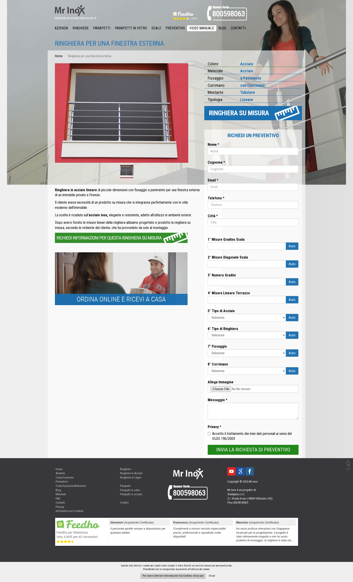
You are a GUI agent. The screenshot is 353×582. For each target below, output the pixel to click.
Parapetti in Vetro (131, 28)
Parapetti (101, 28)
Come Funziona (65, 477)
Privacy (60, 507)
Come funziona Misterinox (71, 486)
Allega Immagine (220, 382)
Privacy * (214, 427)
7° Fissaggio (217, 346)
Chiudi (212, 575)
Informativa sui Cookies (69, 511)
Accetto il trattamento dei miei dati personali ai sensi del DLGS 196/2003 (250, 436)
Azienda (61, 28)
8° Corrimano (218, 364)
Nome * (213, 144)
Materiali (61, 494)
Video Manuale (201, 28)
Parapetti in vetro (130, 490)
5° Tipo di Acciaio (221, 311)
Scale (156, 28)
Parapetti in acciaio (131, 494)
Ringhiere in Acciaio (131, 473)
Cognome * (216, 162)
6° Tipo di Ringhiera (223, 329)
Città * (213, 216)
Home (59, 469)
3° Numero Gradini (222, 275)
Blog (222, 28)
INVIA (253, 449)
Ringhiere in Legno (130, 477)
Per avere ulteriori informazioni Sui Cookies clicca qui (173, 575)
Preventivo (175, 28)
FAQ (58, 498)
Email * (213, 180)
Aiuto (292, 246)
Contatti (238, 28)
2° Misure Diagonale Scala (228, 257)
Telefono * (216, 198)
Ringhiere (81, 28)
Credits (124, 502)
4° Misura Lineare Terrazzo (229, 293)
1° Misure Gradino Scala (226, 239)
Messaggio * (217, 400)
